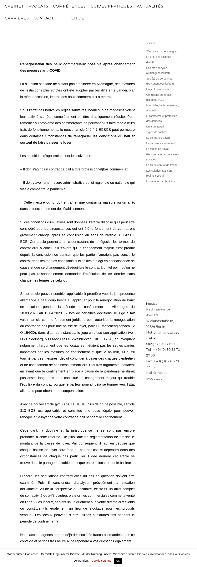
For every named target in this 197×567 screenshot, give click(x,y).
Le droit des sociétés (158, 56)
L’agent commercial (157, 89)
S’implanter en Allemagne (161, 51)
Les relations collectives (160, 181)
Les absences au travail (160, 143)
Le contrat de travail (158, 137)
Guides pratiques (111, 6)
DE (81, 18)
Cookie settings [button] (101, 560)
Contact (44, 18)
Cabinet (14, 6)
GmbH (150, 62)
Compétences (69, 6)
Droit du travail (155, 126)
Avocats (38, 6)
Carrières (17, 18)
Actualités (150, 6)
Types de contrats (157, 132)
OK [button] (118, 560)
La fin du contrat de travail (161, 165)
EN (74, 18)
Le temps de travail (157, 148)
